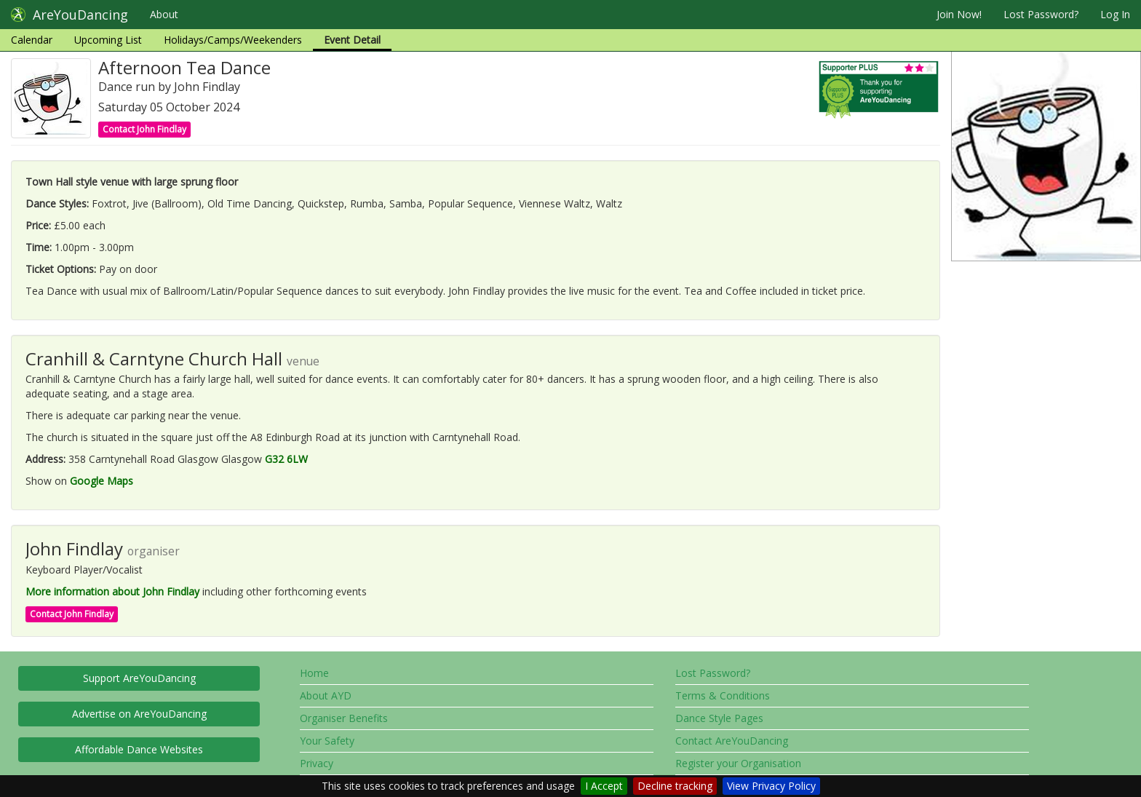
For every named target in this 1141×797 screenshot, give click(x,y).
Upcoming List (108, 40)
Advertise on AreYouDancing (139, 714)
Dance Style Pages (719, 718)
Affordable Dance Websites (139, 749)
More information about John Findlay (112, 591)
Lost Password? (1040, 14)
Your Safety (327, 741)
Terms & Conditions (722, 695)
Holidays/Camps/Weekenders (233, 40)
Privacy (316, 763)
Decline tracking (674, 786)
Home (314, 673)
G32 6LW (286, 459)
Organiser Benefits (344, 718)
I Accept (604, 786)
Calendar (31, 40)
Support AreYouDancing (139, 678)
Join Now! (959, 14)
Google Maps (101, 481)
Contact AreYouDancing (731, 741)
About (164, 14)
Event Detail (352, 40)
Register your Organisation (738, 763)
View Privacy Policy (771, 786)
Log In (1115, 14)
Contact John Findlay (144, 129)
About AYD (325, 695)
